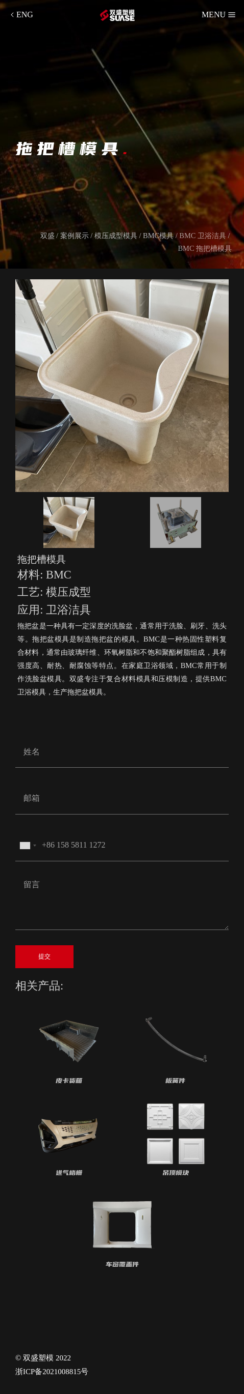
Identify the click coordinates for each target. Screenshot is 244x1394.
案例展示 (74, 235)
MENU (219, 15)
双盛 (47, 235)
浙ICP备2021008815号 (51, 1372)
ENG (20, 15)
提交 (44, 956)
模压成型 (68, 592)
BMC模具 (158, 235)
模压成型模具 (115, 235)
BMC (58, 574)
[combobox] (27, 845)
